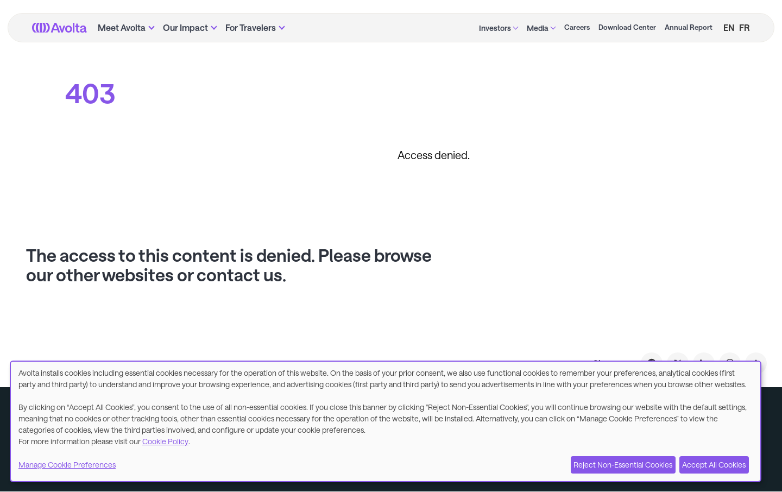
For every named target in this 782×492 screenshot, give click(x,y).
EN (729, 27)
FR (744, 27)
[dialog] (385, 421)
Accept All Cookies (714, 464)
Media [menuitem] (537, 28)
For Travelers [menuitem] (250, 27)
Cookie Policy (165, 441)
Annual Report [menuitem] (688, 27)
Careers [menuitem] (577, 27)
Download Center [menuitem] (627, 27)
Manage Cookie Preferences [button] (67, 464)
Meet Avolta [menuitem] (122, 27)
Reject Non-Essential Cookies (622, 464)
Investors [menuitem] (495, 28)
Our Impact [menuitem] (185, 27)
